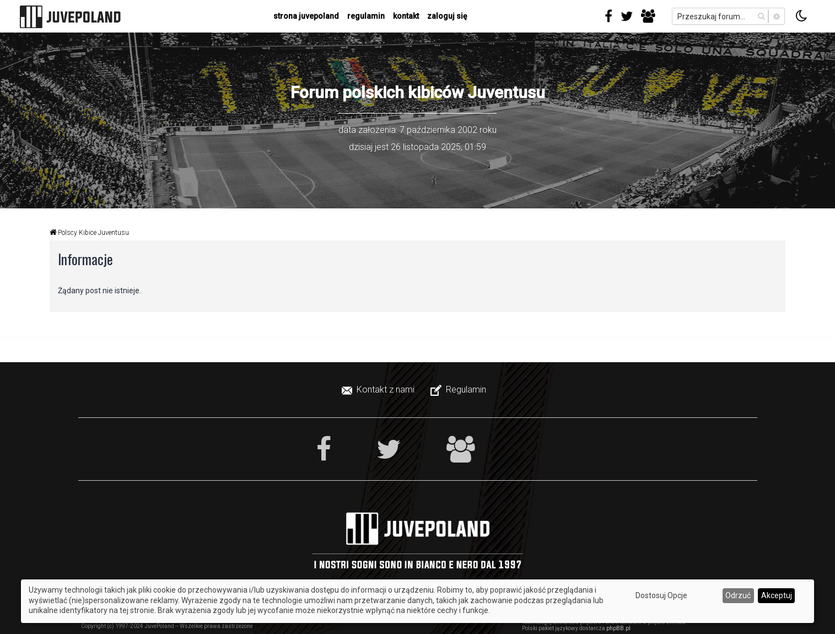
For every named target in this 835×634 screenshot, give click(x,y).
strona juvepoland (306, 16)
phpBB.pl (618, 628)
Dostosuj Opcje (661, 595)
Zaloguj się (447, 16)
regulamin (366, 16)
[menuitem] (379, 390)
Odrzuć (738, 595)
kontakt (406, 16)
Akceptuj (776, 595)
